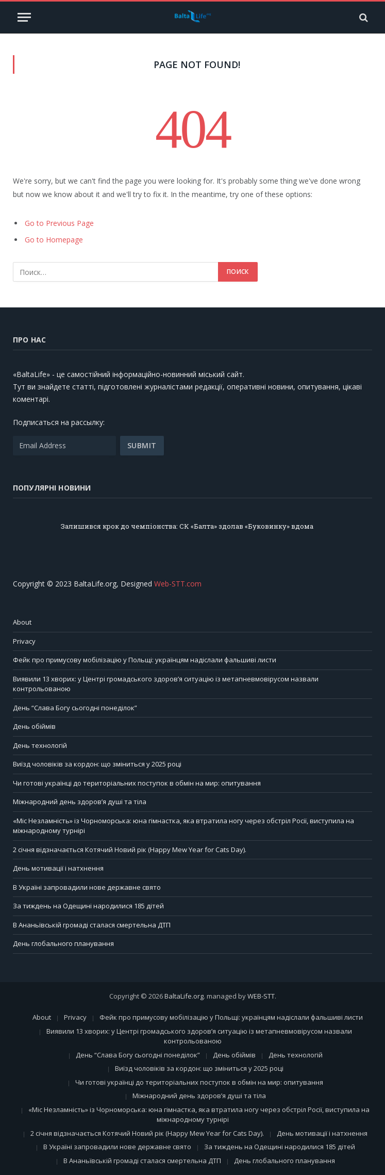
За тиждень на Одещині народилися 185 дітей (88, 905)
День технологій (40, 745)
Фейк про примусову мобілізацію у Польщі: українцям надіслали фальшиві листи (144, 659)
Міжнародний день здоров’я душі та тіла (79, 801)
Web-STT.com (178, 584)
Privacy (24, 641)
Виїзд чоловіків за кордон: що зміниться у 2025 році (97, 764)
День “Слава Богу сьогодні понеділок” (75, 707)
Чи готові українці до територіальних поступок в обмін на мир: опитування (137, 783)
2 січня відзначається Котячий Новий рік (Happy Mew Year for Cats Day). (129, 849)
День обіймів (34, 726)
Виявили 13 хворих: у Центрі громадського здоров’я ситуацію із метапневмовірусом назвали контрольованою (199, 1036)
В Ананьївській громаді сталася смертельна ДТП (92, 924)
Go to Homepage (54, 239)
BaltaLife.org (184, 996)
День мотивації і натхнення (58, 868)
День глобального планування (63, 943)
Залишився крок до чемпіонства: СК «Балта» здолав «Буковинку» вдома (187, 526)
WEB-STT (261, 996)
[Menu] (24, 17)
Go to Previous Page (59, 223)
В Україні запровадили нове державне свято (87, 887)
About (22, 622)
